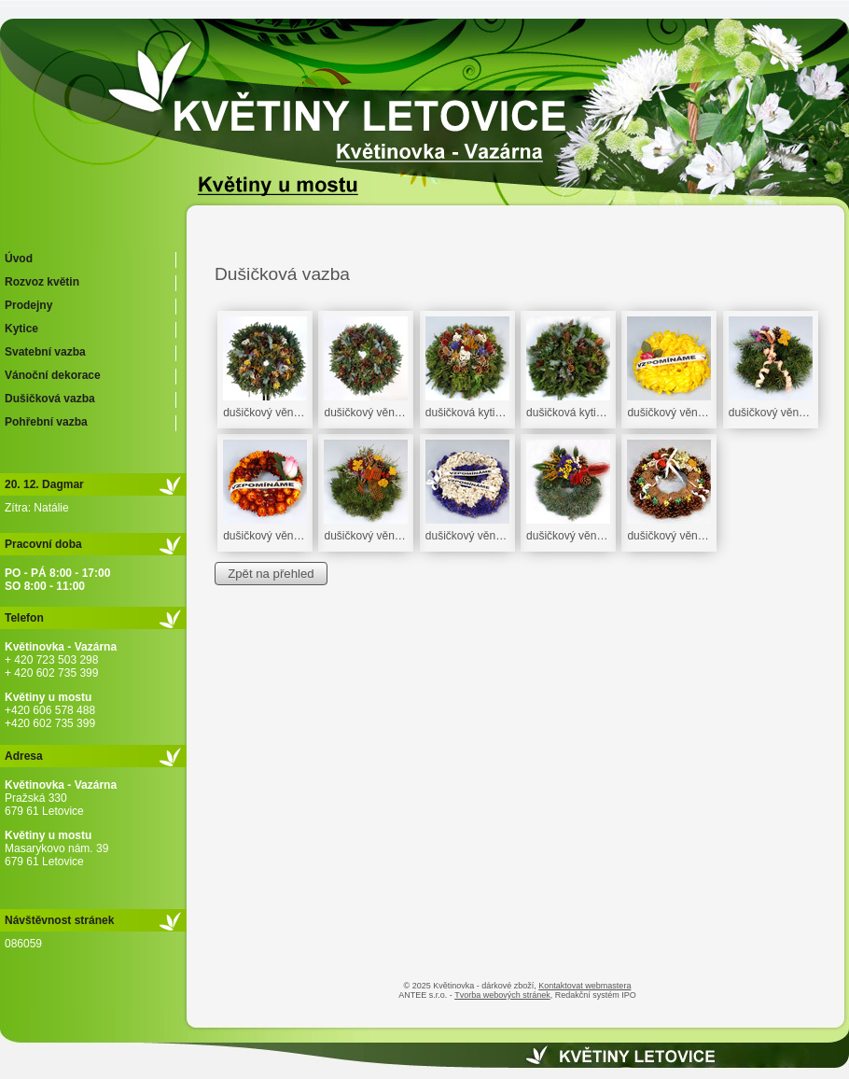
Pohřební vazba (46, 421)
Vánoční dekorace (53, 375)
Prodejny (28, 305)
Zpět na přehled (270, 574)
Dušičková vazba (50, 398)
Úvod (19, 258)
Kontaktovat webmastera (584, 985)
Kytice (21, 328)
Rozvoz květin (42, 281)
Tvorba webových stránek (502, 995)
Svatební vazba (45, 351)
